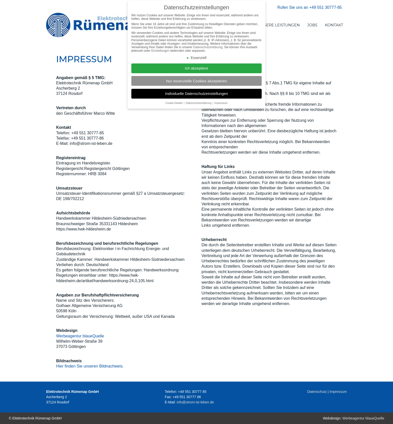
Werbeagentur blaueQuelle (363, 418)
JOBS (312, 25)
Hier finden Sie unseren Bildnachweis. (90, 366)
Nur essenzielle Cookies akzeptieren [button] (196, 83)
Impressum (338, 392)
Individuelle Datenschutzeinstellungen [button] (196, 96)
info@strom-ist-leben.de (195, 402)
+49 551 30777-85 (325, 7)
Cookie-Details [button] (174, 105)
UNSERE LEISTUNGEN (279, 25)
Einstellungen (160, 53)
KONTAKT (334, 25)
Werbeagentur (68, 336)
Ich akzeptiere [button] (196, 71)
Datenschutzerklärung (208, 49)
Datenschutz (317, 392)
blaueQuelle (92, 336)
